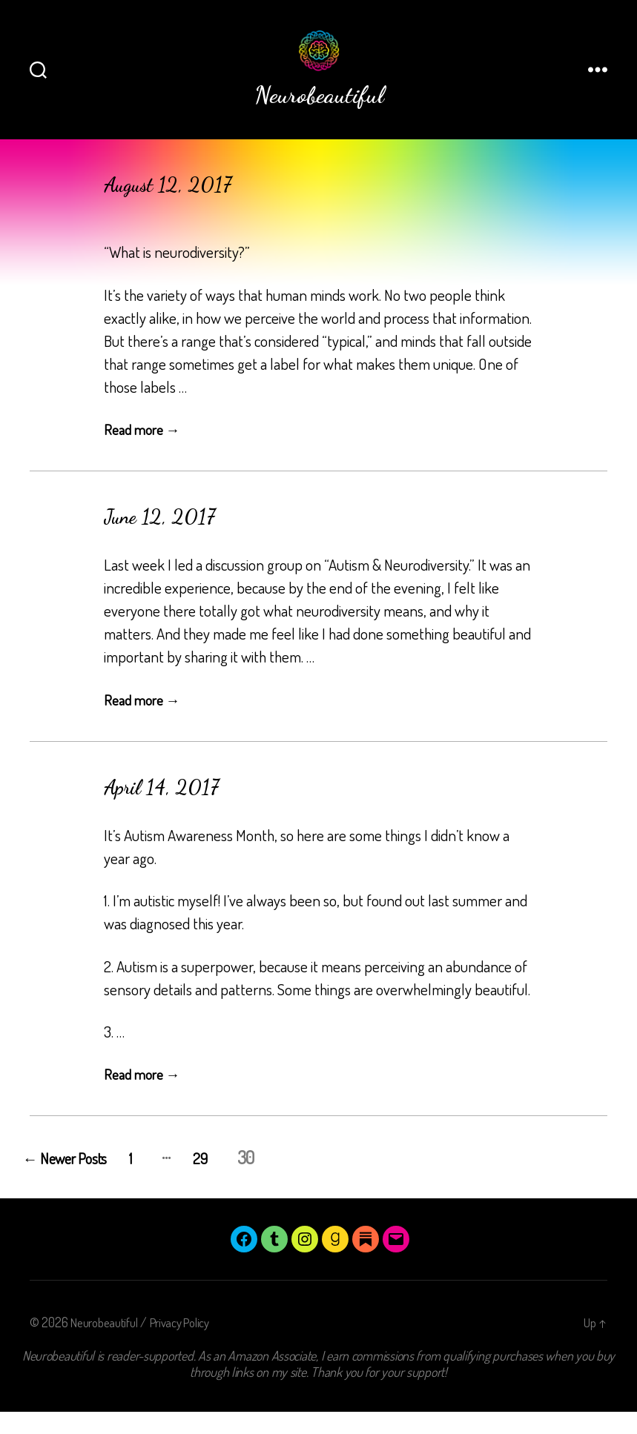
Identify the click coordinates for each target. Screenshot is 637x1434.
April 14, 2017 (171, 808)
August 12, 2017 (180, 206)
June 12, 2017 (169, 538)
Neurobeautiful (107, 1344)
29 (241, 1179)
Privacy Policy (189, 1344)
